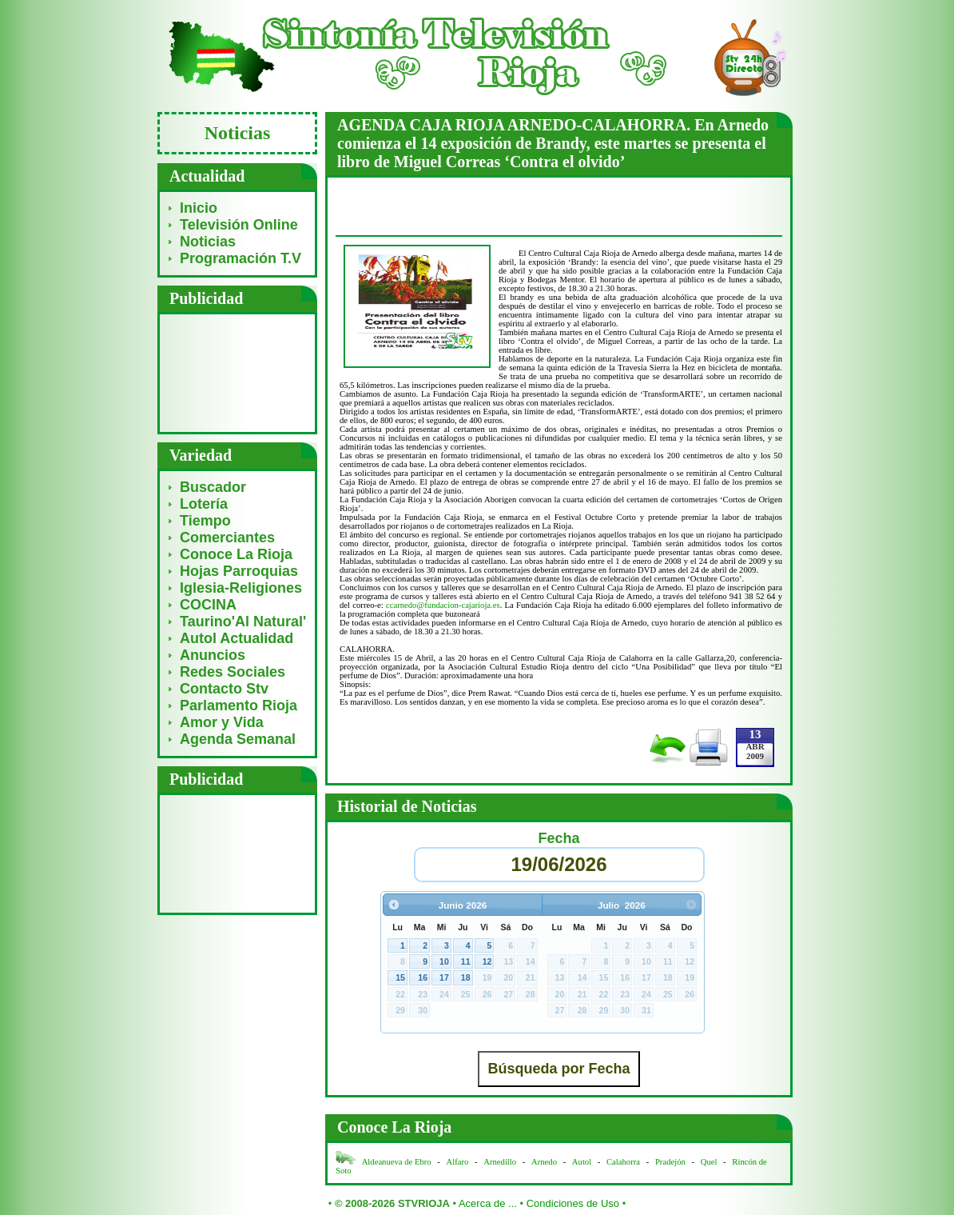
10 (444, 961)
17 (444, 977)
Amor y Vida (222, 722)
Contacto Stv (224, 689)
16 (422, 977)
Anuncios (212, 655)
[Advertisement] (238, 372)
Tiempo (205, 521)
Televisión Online (239, 225)
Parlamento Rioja (238, 705)
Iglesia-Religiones (241, 588)
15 (400, 977)
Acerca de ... (488, 1203)
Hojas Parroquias (239, 571)
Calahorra (623, 1161)
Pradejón (670, 1161)
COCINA (208, 605)
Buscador (213, 487)
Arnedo (544, 1161)
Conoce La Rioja (236, 554)
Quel (709, 1161)
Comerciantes (227, 538)
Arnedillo (499, 1161)
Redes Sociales (232, 672)
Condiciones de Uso (573, 1203)
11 (466, 961)
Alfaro (458, 1161)
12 (487, 961)
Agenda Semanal (238, 739)
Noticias (208, 242)
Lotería (204, 504)
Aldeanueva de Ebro (396, 1161)
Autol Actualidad (236, 638)
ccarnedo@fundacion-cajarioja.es (443, 605)
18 (466, 977)
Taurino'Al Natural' (243, 621)
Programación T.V (240, 258)
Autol (583, 1161)
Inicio (198, 208)
